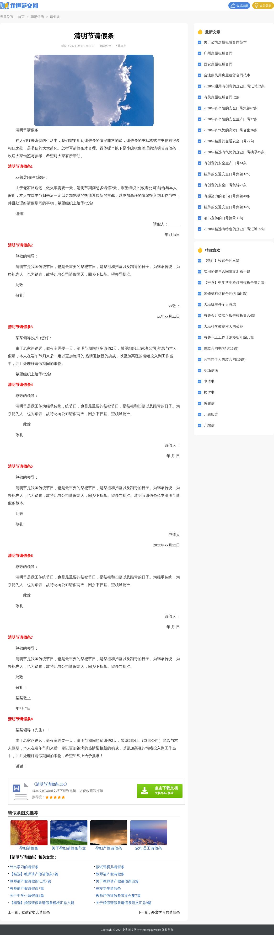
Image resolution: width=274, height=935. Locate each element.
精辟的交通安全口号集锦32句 (227, 174)
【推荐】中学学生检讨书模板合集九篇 (234, 282)
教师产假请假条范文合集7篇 (118, 896)
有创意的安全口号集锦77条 (225, 185)
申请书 (209, 381)
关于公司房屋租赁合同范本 (225, 42)
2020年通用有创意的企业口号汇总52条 (234, 86)
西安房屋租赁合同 (218, 64)
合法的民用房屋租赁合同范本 (227, 75)
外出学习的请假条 (24, 867)
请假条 (55, 17)
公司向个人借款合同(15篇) (225, 359)
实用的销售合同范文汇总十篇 (227, 271)
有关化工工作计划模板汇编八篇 (229, 337)
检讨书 (209, 392)
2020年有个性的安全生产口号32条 (231, 119)
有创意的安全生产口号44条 (225, 163)
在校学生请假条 (108, 888)
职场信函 (37, 17)
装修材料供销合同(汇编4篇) (225, 293)
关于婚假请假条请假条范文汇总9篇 (123, 903)
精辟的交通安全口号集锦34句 (227, 207)
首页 (21, 17)
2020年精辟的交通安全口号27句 (229, 141)
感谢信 (209, 403)
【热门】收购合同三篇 (222, 260)
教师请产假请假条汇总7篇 (30, 881)
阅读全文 (106, 46)
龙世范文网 (129, 929)
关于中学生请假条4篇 (27, 896)
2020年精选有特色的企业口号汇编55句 (234, 229)
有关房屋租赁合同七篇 (222, 97)
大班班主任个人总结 (220, 304)
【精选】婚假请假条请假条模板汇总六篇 (42, 903)
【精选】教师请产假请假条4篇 (34, 874)
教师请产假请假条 (110, 874)
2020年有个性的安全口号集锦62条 (231, 108)
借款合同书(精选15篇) (221, 348)
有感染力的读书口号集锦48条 (227, 196)
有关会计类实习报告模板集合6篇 (230, 315)
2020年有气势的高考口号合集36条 (231, 130)
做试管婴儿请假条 (110, 867)
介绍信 (209, 425)
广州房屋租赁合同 (218, 53)
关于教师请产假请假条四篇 (117, 881)
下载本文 (120, 46)
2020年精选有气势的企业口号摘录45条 (234, 152)
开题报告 (211, 414)
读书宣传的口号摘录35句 (223, 218)
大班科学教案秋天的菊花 (223, 326)
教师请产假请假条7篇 (27, 888)
